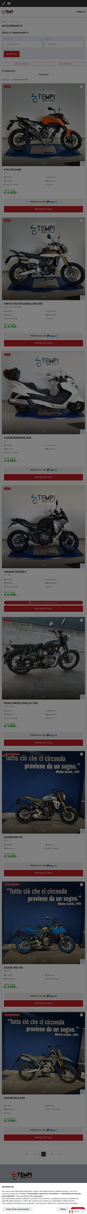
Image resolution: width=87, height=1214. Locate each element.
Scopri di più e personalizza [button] (17, 1209)
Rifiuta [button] (63, 1209)
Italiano (74, 1211)
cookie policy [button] (38, 1196)
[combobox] (76, 1211)
